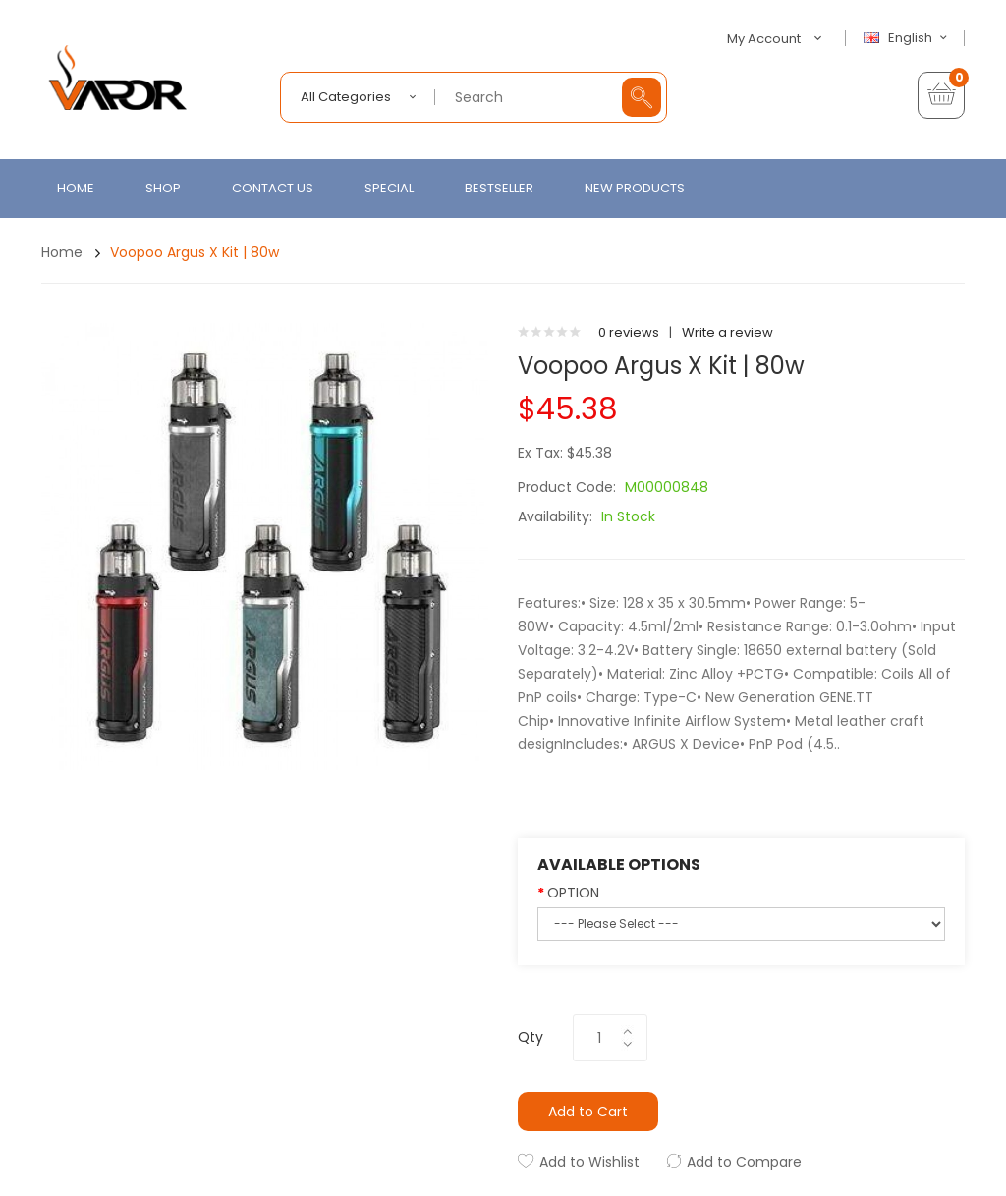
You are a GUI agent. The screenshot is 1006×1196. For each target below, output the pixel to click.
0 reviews (628, 332)
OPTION (573, 892)
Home (62, 252)
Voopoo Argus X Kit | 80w (194, 252)
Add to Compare (744, 1161)
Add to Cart (588, 1111)
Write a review (727, 332)
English (908, 38)
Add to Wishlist (589, 1161)
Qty (530, 1037)
